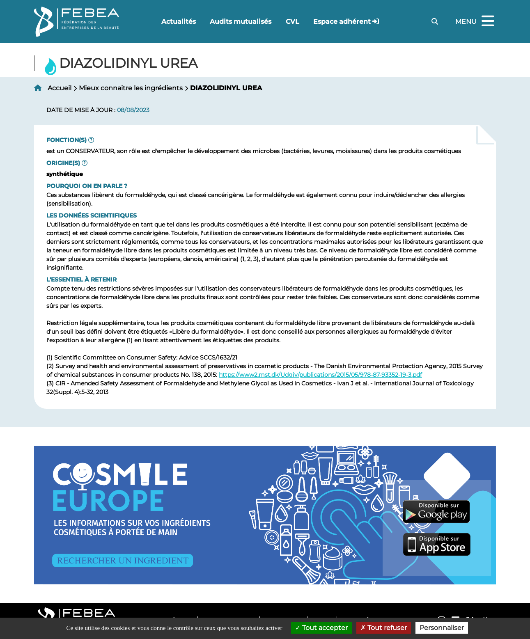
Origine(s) (63, 163)
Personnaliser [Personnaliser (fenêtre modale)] (442, 628)
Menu (475, 21)
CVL (292, 21)
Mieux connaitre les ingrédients (131, 88)
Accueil (59, 88)
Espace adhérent (342, 21)
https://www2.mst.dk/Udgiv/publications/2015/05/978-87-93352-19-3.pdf (320, 374)
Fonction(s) (66, 140)
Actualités (178, 21)
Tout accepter (321, 628)
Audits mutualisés (240, 21)
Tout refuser (383, 628)
